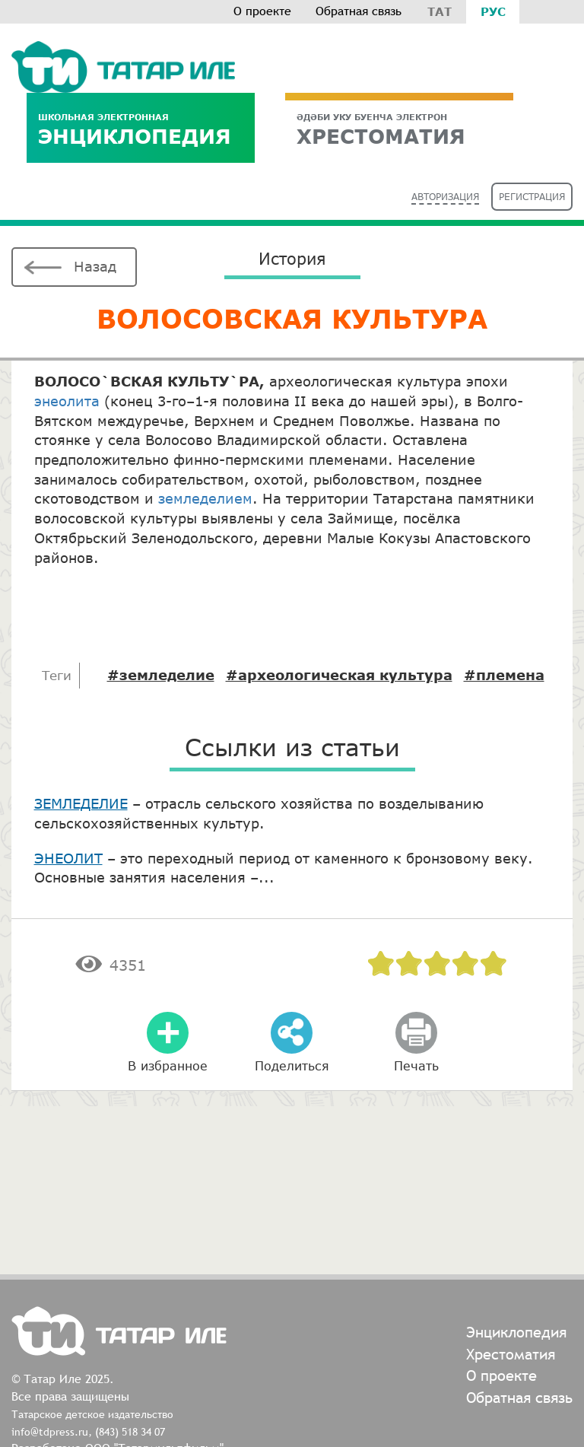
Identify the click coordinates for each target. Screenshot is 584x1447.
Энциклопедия (140, 130)
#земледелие (160, 674)
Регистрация (532, 196)
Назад (95, 266)
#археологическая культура (339, 674)
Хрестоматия (510, 1354)
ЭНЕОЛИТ (68, 858)
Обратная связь (359, 11)
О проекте (262, 11)
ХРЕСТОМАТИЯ (399, 130)
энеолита (67, 401)
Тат (439, 11)
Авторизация (445, 196)
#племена (504, 674)
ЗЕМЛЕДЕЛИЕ (81, 803)
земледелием (205, 498)
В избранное (168, 1065)
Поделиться (292, 1065)
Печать (416, 1065)
